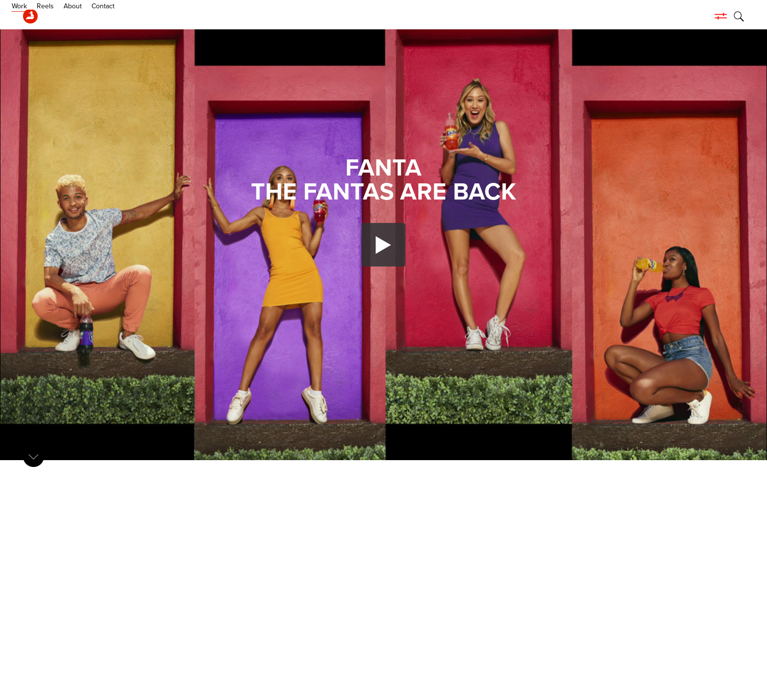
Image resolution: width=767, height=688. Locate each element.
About (113, 16)
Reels (85, 16)
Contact (143, 16)
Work (60, 16)
